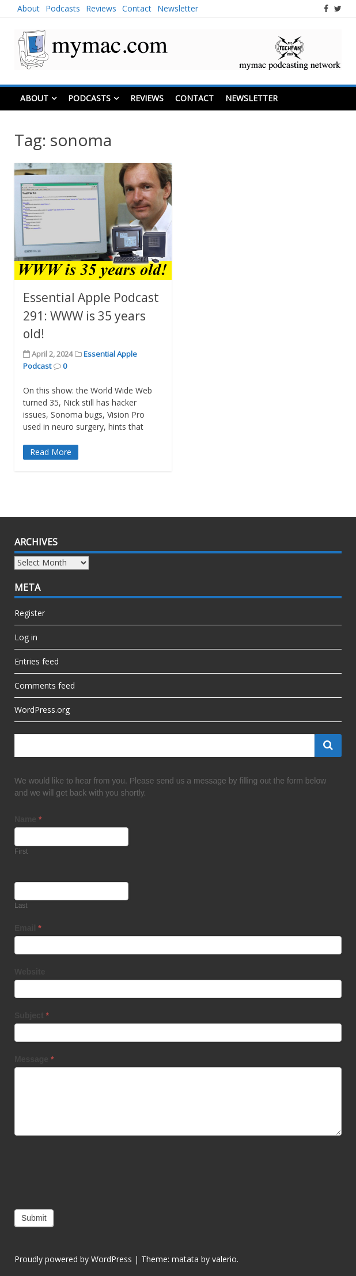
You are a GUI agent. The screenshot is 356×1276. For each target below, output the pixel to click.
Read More (50, 451)
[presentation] (102, 1169)
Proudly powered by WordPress (73, 1259)
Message (34, 1059)
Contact (137, 8)
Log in (25, 637)
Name (27, 819)
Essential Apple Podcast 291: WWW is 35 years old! (91, 315)
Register (29, 613)
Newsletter (177, 8)
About (28, 8)
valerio (224, 1259)
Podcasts (63, 8)
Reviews (101, 8)
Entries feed (36, 661)
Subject (31, 1015)
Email (27, 928)
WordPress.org (42, 709)
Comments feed (44, 685)
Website (29, 971)
